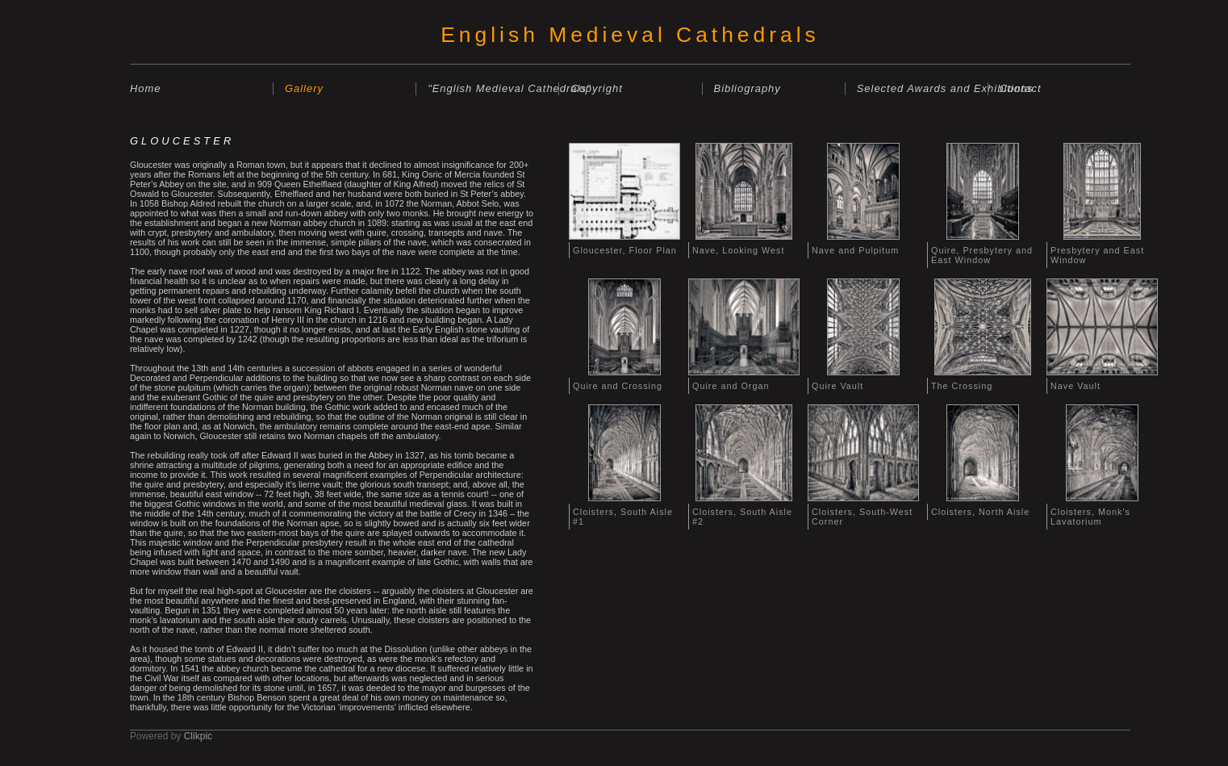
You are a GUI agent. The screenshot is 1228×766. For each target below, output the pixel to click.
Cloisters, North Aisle (980, 512)
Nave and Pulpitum (855, 250)
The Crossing (961, 386)
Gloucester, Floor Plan (625, 250)
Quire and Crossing (617, 386)
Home (145, 88)
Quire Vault (837, 386)
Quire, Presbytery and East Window (982, 255)
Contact (1021, 88)
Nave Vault (1075, 386)
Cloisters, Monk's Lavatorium (1090, 516)
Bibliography (747, 88)
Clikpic (198, 736)
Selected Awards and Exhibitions (922, 88)
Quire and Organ (730, 386)
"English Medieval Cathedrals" (493, 88)
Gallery (304, 88)
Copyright (596, 88)
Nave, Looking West (738, 250)
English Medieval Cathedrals (630, 35)
